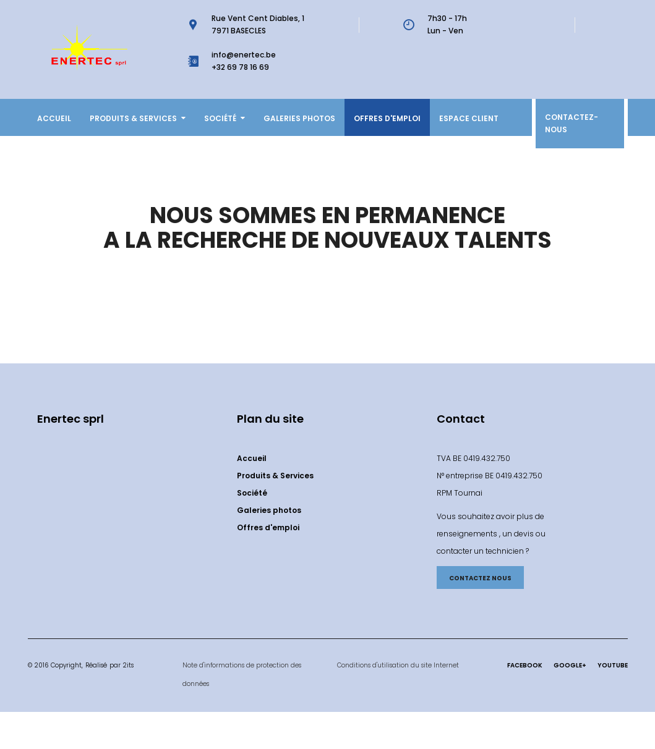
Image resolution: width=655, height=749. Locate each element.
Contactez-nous (571, 123)
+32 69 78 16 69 (240, 67)
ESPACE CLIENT (469, 118)
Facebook (524, 665)
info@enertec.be (244, 54)
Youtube (612, 665)
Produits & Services (138, 118)
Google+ (570, 665)
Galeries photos (299, 118)
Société (224, 118)
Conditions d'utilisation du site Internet (398, 665)
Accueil (54, 118)
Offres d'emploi (387, 118)
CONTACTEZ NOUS (480, 578)
